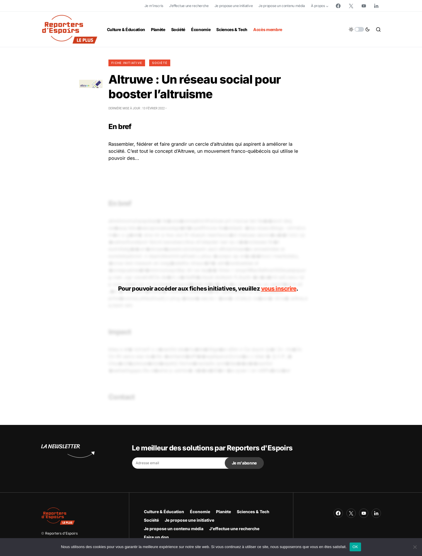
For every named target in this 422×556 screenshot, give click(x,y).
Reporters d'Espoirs (61, 533)
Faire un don (156, 537)
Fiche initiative (126, 63)
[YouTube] (363, 6)
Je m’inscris (153, 6)
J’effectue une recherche (189, 6)
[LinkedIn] (376, 6)
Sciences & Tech (253, 511)
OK (355, 547)
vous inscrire (279, 288)
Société (159, 63)
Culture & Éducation (164, 511)
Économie (200, 511)
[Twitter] (351, 6)
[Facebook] (338, 6)
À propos (318, 6)
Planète (223, 511)
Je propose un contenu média (281, 6)
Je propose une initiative (234, 6)
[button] (359, 29)
